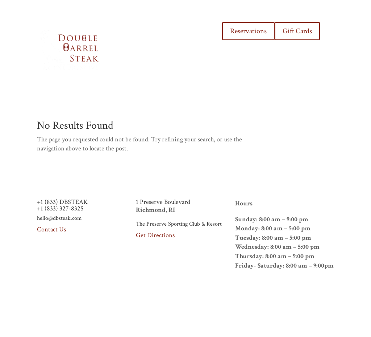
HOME (137, 36)
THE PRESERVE (197, 36)
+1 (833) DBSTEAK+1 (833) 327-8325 (62, 205)
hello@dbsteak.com (59, 218)
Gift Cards (297, 31)
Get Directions (155, 235)
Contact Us (51, 229)
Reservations (248, 31)
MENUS (162, 36)
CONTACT (195, 63)
